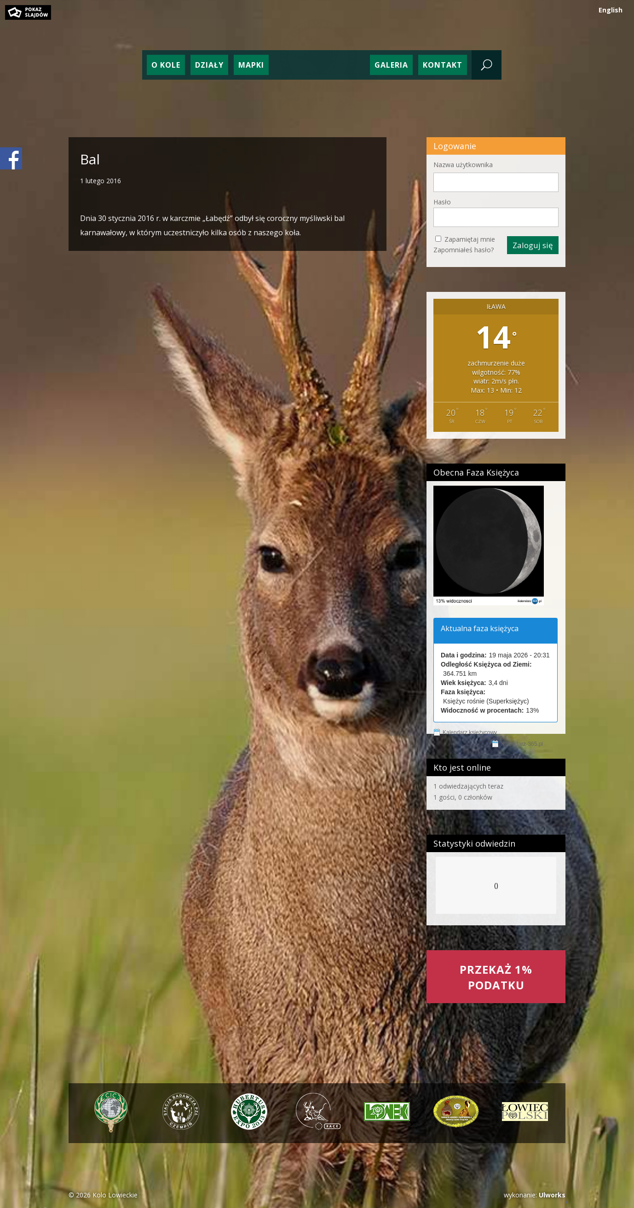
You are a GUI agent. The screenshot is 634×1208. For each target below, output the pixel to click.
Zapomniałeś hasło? (463, 249)
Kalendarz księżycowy (470, 732)
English (610, 10)
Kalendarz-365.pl (522, 744)
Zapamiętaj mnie (469, 239)
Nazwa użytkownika (463, 164)
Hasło (442, 201)
